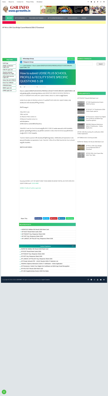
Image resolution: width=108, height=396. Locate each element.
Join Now (71, 59)
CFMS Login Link (7, 90)
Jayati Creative (45, 279)
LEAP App (5, 63)
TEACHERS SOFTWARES (36, 18)
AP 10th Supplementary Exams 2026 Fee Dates (35, 271)
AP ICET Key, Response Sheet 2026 (32, 236)
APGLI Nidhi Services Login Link (8, 77)
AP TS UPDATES (20, 18)
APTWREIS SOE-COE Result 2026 (87, 137)
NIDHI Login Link (7, 88)
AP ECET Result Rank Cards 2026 (32, 231)
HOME (9, 18)
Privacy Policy (30, 2)
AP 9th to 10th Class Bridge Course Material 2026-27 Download (23, 27)
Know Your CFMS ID (8, 82)
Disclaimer (39, 2)
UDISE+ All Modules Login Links (8, 66)
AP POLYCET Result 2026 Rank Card (32, 268)
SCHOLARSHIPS (73, 18)
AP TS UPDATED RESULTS (55, 18)
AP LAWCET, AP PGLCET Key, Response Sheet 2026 (37, 238)
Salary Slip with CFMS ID (9, 80)
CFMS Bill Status (7, 85)
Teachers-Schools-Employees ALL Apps (8, 73)
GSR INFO (19, 279)
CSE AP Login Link (8, 69)
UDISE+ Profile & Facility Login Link (30, 188)
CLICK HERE (35, 183)
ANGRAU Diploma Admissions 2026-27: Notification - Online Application (41, 263)
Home (4, 2)
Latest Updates (27, 65)
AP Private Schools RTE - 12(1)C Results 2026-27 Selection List (39, 261)
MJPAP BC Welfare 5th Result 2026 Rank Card (35, 229)
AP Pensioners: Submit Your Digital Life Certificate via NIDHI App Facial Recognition (45, 266)
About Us (11, 2)
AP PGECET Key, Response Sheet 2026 (33, 234)
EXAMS (84, 18)
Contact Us (20, 2)
